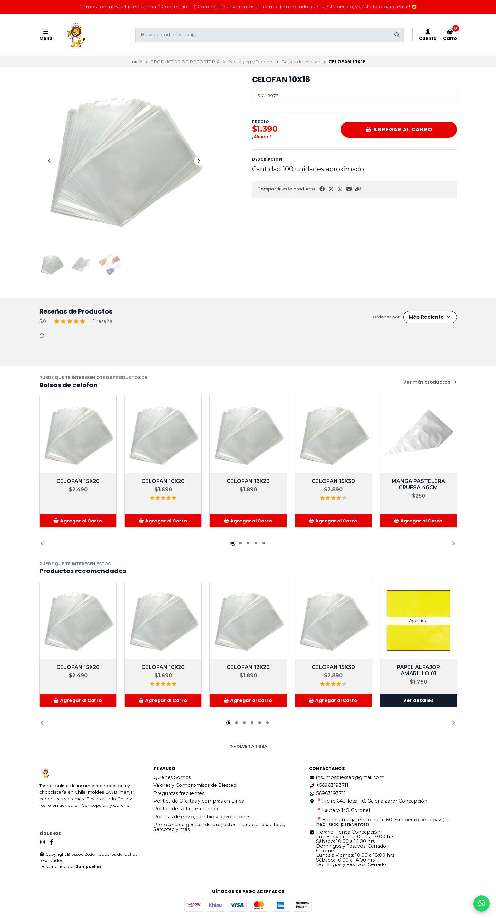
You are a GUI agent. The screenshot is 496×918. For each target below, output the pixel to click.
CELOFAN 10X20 (163, 481)
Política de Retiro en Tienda (185, 808)
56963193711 (327, 793)
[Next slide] (199, 161)
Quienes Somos (172, 777)
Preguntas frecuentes (178, 793)
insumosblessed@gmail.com (346, 777)
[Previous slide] (49, 161)
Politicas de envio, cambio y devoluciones (201, 817)
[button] (358, 189)
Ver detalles (418, 700)
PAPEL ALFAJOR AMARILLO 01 (418, 670)
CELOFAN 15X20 (78, 481)
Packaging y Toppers (250, 61)
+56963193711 (328, 785)
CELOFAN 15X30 (333, 481)
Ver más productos (430, 382)
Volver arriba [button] (248, 746)
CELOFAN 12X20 (248, 481)
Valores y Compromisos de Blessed (194, 785)
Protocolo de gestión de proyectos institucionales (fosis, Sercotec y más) (219, 827)
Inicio (136, 61)
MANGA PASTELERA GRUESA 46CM (418, 484)
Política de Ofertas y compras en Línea (198, 801)
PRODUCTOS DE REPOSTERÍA (185, 61)
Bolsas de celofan (300, 61)
